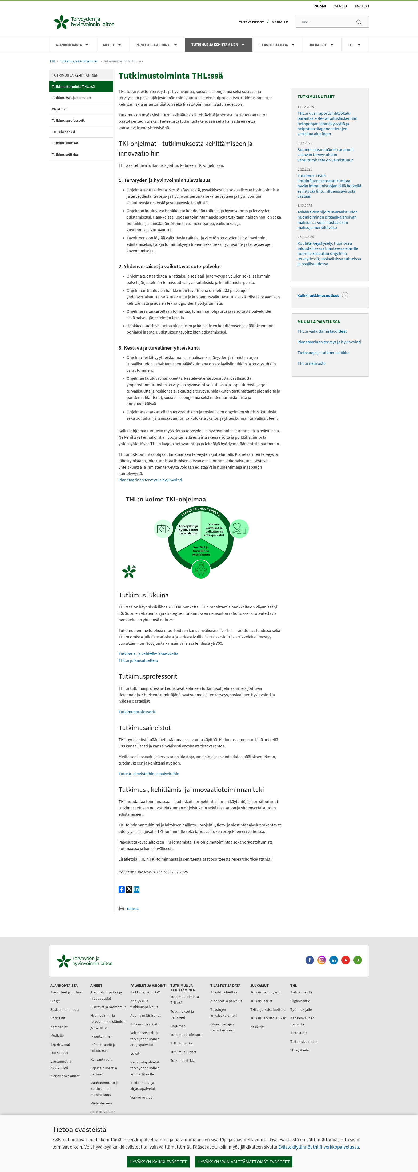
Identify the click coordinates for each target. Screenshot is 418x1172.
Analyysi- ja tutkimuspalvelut (144, 1004)
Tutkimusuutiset (65, 143)
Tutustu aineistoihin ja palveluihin (149, 773)
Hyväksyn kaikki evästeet (158, 1162)
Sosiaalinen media (64, 1009)
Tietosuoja (298, 1032)
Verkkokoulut (141, 1097)
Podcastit (57, 1018)
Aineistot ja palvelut (226, 1001)
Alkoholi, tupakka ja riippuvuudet (106, 995)
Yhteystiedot (251, 22)
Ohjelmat (59, 109)
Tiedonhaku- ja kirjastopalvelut (142, 1085)
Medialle (280, 22)
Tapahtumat (60, 1044)
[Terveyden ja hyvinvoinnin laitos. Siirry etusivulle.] (108, 961)
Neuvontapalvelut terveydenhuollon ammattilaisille (144, 1068)
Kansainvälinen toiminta (302, 1021)
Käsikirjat (257, 1026)
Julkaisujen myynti (265, 992)
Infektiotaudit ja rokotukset (103, 1047)
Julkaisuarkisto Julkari (268, 1018)
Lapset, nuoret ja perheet (103, 1071)
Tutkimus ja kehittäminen (79, 61)
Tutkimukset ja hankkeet (71, 97)
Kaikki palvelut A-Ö (145, 992)
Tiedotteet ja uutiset (66, 992)
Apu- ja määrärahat (145, 1015)
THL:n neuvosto (312, 363)
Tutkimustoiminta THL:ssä (73, 86)
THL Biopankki (63, 131)
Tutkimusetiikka (65, 154)
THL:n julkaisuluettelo (138, 660)
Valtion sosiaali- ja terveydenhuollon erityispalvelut (144, 1038)
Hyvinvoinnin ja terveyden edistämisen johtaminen (108, 1021)
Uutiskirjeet (59, 1052)
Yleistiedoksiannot (65, 1076)
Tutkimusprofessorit (68, 120)
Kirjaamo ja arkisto (145, 1024)
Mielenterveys (101, 1103)
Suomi (320, 6)
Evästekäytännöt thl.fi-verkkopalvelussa (318, 1147)
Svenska (340, 6)
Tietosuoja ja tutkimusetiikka (323, 352)
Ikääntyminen (101, 1036)
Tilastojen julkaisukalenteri (223, 1012)
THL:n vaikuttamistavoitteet (322, 331)
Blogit (55, 1001)
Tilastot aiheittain (224, 992)
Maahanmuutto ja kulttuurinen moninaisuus (104, 1088)
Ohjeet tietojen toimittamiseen (222, 1027)
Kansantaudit (101, 1059)
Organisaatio (300, 1001)
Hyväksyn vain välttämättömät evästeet (244, 1162)
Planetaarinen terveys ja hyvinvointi (150, 479)
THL (53, 61)
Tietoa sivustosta (303, 1041)
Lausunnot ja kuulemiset (60, 1064)
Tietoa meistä (301, 992)
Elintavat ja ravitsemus (108, 1006)
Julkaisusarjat (261, 1001)
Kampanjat (59, 1026)
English (362, 6)
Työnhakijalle (301, 1009)
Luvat (134, 1053)
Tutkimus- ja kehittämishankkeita (148, 653)
